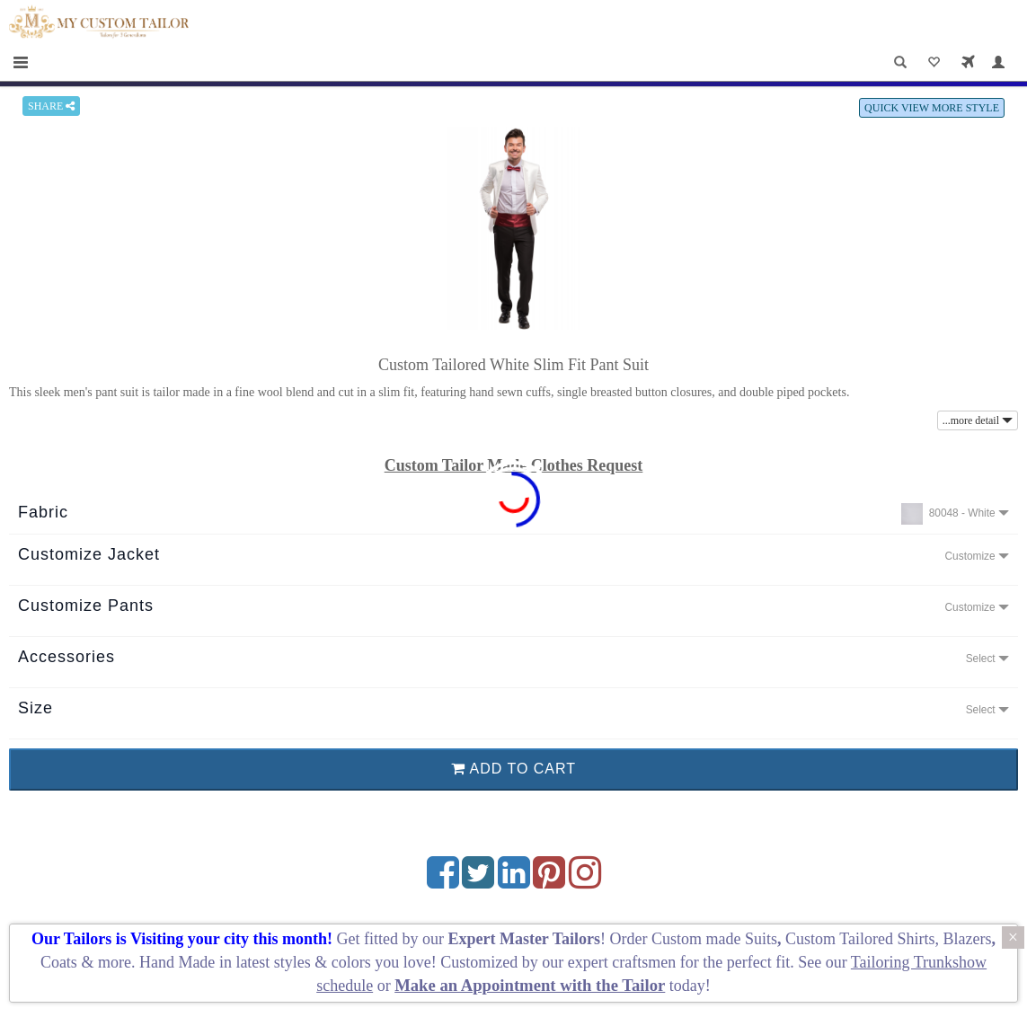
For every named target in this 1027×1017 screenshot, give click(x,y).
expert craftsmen (622, 962)
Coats (61, 962)
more (114, 962)
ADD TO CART (513, 768)
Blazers (967, 939)
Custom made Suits (714, 939)
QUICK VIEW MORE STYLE (931, 108)
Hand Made (177, 962)
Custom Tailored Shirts (859, 939)
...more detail (978, 420)
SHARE (51, 106)
